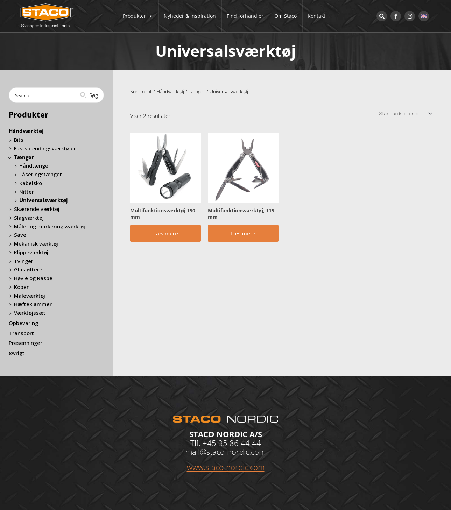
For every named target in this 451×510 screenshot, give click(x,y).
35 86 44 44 (239, 443)
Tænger (197, 91)
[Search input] (45, 95)
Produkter (138, 16)
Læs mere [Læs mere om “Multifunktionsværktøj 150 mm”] (165, 233)
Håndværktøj (170, 91)
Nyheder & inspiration (190, 16)
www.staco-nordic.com (226, 467)
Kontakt (316, 16)
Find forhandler (245, 16)
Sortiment (141, 91)
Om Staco (285, 16)
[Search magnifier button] (89, 95)
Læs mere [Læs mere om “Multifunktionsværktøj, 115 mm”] (243, 233)
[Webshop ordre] (405, 114)
